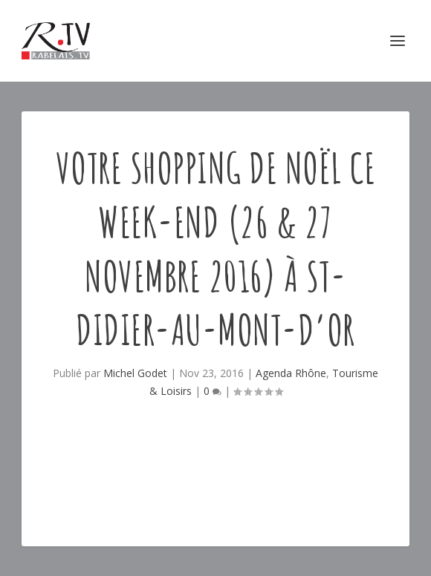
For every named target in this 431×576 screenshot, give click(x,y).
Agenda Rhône (291, 373)
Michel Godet (135, 373)
